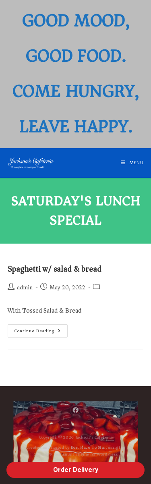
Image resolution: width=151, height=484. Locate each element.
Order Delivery (75, 470)
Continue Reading (41, 329)
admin (25, 288)
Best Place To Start (90, 448)
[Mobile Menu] (132, 163)
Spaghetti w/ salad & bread (54, 269)
